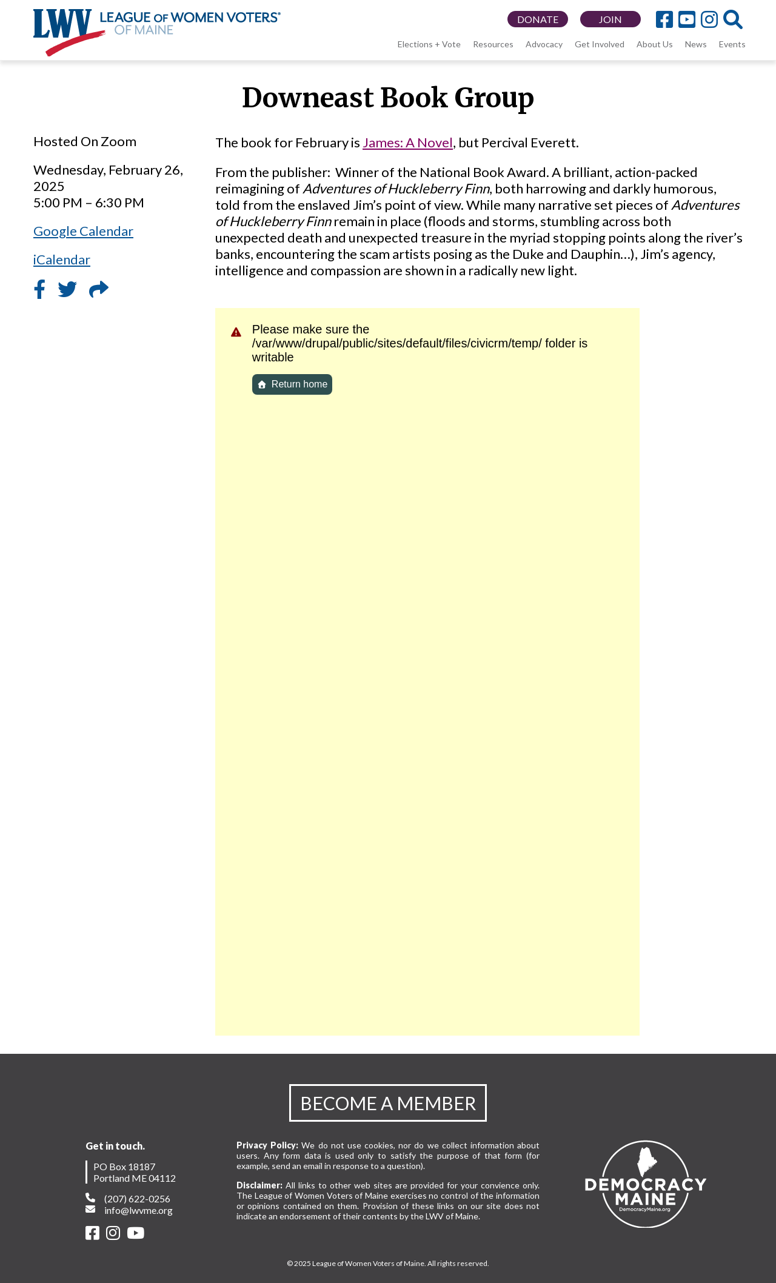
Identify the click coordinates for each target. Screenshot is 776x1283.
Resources (493, 44)
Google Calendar (83, 231)
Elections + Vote (429, 44)
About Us (655, 44)
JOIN (610, 19)
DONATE (537, 19)
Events (732, 44)
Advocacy (544, 44)
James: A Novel (408, 142)
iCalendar (61, 259)
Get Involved (599, 44)
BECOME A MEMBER (388, 1103)
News (696, 44)
